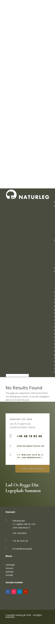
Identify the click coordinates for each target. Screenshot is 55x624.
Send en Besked (32, 468)
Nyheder (10, 571)
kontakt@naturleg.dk (22, 548)
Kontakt (9, 575)
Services (9, 568)
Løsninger (10, 564)
